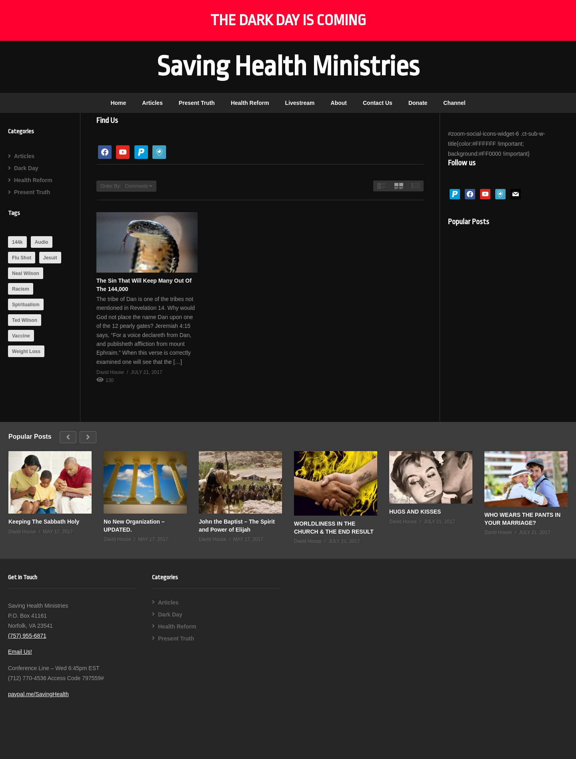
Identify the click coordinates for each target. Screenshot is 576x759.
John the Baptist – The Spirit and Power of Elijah (237, 525)
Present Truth (197, 103)
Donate (417, 103)
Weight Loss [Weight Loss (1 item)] (26, 351)
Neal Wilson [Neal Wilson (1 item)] (25, 273)
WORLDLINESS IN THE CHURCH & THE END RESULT (334, 527)
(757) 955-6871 (27, 635)
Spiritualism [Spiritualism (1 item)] (26, 304)
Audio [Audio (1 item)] (41, 242)
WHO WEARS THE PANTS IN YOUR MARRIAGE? (522, 519)
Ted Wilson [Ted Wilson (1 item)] (24, 320)
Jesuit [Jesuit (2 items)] (50, 258)
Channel (454, 103)
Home (118, 103)
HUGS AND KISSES (415, 511)
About (339, 103)
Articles (152, 103)
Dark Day (26, 168)
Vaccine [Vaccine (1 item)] (21, 336)
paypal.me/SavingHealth (38, 694)
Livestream (300, 103)
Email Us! (20, 652)
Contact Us (377, 103)
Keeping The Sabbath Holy (43, 521)
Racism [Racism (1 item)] (20, 289)
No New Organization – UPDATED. (134, 525)
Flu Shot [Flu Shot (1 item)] (21, 258)
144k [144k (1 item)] (17, 242)
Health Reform (250, 103)
